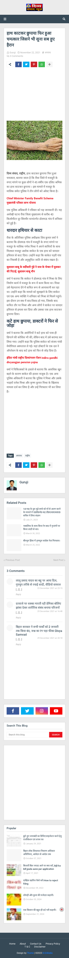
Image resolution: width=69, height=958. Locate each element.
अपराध (48, 52)
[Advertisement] (34, 95)
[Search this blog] (27, 734)
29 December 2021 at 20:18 (49, 638)
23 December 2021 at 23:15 (49, 588)
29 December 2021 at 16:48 (49, 611)
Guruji (13, 52)
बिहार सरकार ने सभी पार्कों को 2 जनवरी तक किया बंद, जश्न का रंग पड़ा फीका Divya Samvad (39, 630)
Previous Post (13, 560)
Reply (18, 594)
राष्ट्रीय (27, 455)
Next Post (58, 560)
